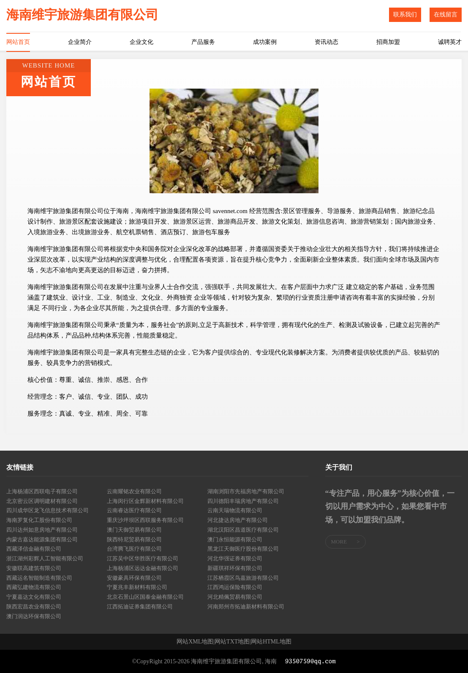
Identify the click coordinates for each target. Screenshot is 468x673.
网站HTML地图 (271, 642)
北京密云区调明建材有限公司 (42, 501)
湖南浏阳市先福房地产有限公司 (245, 491)
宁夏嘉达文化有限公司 (33, 597)
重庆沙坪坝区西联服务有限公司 (145, 520)
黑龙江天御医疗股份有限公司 (243, 549)
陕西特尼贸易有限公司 (134, 539)
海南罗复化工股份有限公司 (39, 520)
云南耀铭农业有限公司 (134, 491)
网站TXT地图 (232, 642)
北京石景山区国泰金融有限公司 (145, 597)
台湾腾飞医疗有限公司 (134, 549)
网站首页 (18, 42)
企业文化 (141, 42)
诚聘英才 (450, 42)
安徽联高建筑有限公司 (33, 568)
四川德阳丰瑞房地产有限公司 (243, 501)
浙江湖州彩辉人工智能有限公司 (44, 558)
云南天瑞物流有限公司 (234, 510)
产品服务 (203, 42)
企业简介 (80, 42)
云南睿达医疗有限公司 (134, 510)
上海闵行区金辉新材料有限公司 (145, 501)
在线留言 (445, 14)
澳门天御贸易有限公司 (134, 530)
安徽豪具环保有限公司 (134, 578)
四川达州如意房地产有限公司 (42, 530)
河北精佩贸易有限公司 (234, 597)
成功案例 (265, 42)
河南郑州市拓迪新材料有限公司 (245, 606)
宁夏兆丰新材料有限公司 (137, 587)
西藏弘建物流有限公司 (33, 587)
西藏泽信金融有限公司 (33, 549)
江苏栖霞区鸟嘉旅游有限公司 (243, 578)
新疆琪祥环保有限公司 (234, 568)
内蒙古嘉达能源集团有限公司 (42, 539)
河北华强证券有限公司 (234, 558)
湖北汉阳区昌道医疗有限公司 (243, 530)
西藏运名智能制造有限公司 (39, 578)
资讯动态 (326, 42)
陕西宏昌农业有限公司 (33, 606)
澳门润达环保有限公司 (33, 616)
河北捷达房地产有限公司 (237, 520)
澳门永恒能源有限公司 (234, 539)
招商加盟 (388, 42)
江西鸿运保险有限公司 (234, 587)
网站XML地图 (195, 642)
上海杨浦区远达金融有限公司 (142, 568)
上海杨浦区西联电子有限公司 (42, 491)
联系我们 (405, 14)
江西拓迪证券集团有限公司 (140, 606)
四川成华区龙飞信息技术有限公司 (47, 510)
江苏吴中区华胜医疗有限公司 (142, 558)
